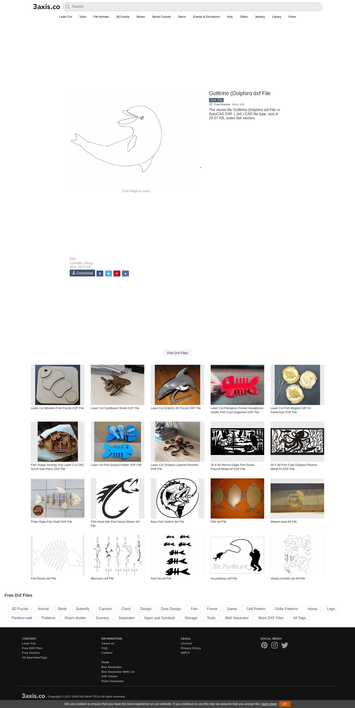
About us (107, 643)
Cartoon (105, 609)
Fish (73, 258)
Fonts (292, 16)
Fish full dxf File (161, 578)
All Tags (299, 618)
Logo (331, 609)
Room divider (75, 618)
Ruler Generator (112, 681)
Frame (212, 609)
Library (276, 16)
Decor (182, 16)
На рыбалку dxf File (224, 578)
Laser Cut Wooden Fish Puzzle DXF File (57, 408)
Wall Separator (237, 618)
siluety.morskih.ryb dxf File (288, 578)
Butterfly (82, 609)
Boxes (141, 16)
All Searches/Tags (34, 657)
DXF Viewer (109, 676)
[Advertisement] (177, 57)
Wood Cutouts (161, 16)
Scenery (102, 618)
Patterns (48, 618)
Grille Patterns (286, 609)
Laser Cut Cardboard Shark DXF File (115, 408)
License (186, 643)
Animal (43, 609)
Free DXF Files (32, 648)
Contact (106, 652)
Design (145, 609)
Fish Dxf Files (177, 353)
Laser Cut (65, 16)
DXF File (216, 100)
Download (82, 273)
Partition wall (22, 618)
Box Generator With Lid (117, 671)
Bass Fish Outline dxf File (167, 521)
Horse (313, 609)
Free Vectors (31, 652)
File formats (101, 16)
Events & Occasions (206, 16)
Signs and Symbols (159, 618)
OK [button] (285, 704)
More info (238, 104)
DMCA (185, 652)
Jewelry (260, 16)
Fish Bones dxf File (43, 578)
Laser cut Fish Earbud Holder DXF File (116, 465)
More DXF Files (271, 618)
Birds (62, 609)
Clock (126, 609)
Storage (191, 618)
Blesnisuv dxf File (102, 578)
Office (244, 16)
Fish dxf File (219, 521)
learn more (269, 704)
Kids (230, 16)
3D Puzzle (122, 16)
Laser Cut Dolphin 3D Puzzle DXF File (176, 408)
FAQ (104, 648)
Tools (82, 16)
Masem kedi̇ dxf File (284, 521)
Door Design (171, 609)
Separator (126, 618)
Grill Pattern (256, 609)
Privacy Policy (191, 648)
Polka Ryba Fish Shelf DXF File (51, 521)
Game (232, 609)
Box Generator (111, 667)
